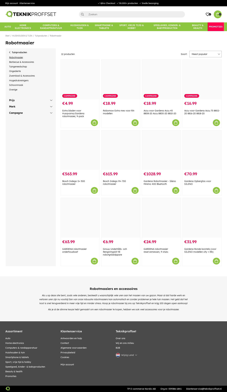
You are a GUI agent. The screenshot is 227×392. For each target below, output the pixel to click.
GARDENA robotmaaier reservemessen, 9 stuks (156, 250)
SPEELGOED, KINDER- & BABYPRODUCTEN (25, 366)
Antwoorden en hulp (71, 338)
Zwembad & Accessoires (22, 75)
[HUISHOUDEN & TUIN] (79, 26)
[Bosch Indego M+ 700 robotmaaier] (121, 150)
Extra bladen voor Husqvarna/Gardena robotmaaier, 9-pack (73, 113)
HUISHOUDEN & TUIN (22, 36)
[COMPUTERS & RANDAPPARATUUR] (51, 26)
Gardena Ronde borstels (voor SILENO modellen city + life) (200, 250)
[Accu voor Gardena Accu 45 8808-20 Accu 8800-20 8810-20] (161, 79)
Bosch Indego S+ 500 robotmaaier (73, 182)
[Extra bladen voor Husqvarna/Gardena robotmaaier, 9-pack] (80, 79)
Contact (65, 343)
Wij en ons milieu (125, 343)
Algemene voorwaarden (74, 347)
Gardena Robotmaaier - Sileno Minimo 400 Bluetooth (160, 182)
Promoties (10, 376)
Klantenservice (27, 3)
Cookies (65, 357)
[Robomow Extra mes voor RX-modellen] (121, 79)
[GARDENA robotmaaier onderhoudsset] (80, 218)
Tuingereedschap (18, 66)
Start (7, 36)
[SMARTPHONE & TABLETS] (104, 26)
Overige (13, 89)
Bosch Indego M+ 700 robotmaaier (114, 182)
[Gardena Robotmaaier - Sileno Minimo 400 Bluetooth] (161, 150)
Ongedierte (15, 71)
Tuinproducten (41, 36)
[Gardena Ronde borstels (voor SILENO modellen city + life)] (202, 218)
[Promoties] (216, 26)
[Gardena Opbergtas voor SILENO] (202, 150)
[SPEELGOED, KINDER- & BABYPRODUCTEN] (167, 26)
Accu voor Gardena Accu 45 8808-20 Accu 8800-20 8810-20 (160, 112)
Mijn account (11, 3)
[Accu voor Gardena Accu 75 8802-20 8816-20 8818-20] (202, 79)
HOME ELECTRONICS (14, 343)
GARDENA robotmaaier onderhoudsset (74, 250)
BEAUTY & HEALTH (13, 371)
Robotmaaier (55, 36)
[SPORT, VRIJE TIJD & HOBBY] (131, 26)
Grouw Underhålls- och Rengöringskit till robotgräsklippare (115, 252)
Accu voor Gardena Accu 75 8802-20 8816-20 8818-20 (202, 112)
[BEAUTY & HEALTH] (198, 26)
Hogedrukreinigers (19, 80)
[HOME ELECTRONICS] (23, 26)
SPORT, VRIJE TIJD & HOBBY (18, 362)
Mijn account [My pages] (67, 364)
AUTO (7, 338)
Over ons (120, 338)
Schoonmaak (16, 85)
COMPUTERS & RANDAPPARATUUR (21, 347)
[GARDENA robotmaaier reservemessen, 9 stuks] (161, 218)
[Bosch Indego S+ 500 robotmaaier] (80, 150)
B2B (118, 347)
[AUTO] (7, 26)
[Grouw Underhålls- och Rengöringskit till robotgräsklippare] (121, 218)
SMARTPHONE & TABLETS (17, 357)
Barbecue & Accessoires (21, 62)
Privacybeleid (68, 352)
